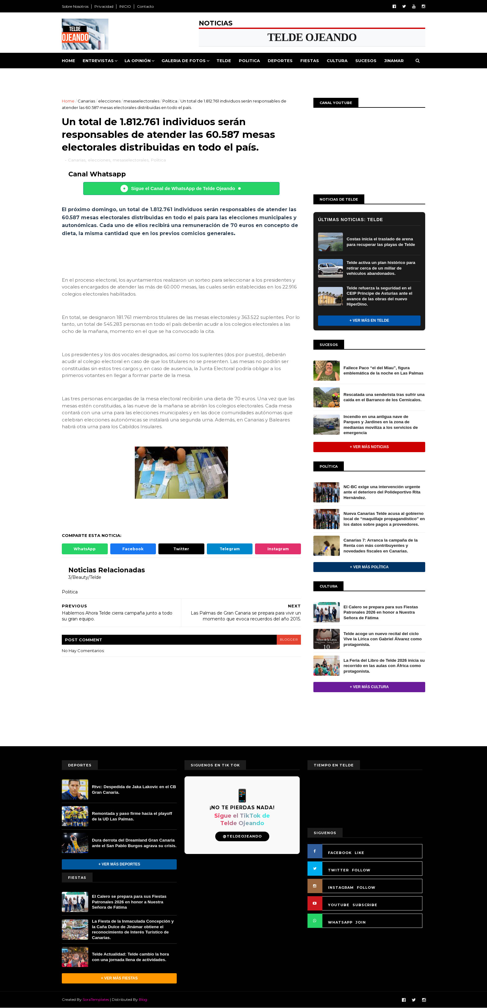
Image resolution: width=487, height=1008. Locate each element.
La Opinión (138, 60)
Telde (223, 60)
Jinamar (394, 60)
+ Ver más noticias (369, 447)
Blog (143, 999)
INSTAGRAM (341, 887)
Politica (249, 60)
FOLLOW (361, 870)
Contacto (145, 6)
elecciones (109, 100)
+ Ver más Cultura (369, 687)
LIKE (359, 853)
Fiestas (309, 60)
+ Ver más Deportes (119, 864)
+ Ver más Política (369, 567)
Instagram (278, 549)
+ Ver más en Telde (369, 320)
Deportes (280, 60)
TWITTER (338, 870)
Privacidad (103, 6)
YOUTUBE (338, 905)
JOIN (361, 922)
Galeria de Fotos (184, 60)
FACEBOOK (340, 853)
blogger (289, 640)
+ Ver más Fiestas (119, 978)
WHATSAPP (340, 922)
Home (68, 60)
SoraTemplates (96, 999)
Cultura (337, 60)
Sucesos (365, 60)
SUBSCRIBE (365, 905)
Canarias (86, 100)
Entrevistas (98, 60)
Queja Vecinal (83, 76)
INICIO (125, 6)
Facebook (132, 549)
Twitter (181, 549)
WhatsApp (85, 549)
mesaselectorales (141, 100)
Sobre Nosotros (75, 6)
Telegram (230, 549)
